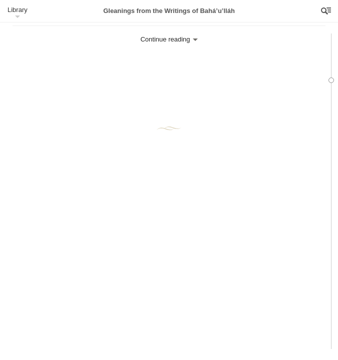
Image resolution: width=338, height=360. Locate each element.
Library (18, 10)
